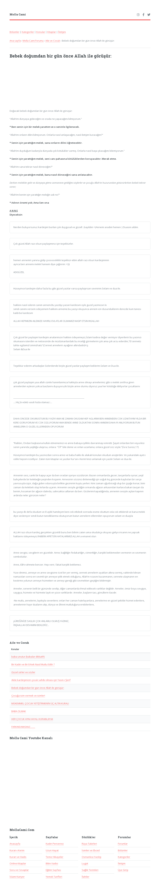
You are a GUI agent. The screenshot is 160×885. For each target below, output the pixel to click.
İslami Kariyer (17, 876)
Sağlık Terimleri (90, 870)
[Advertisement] (57, 86)
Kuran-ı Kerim (17, 850)
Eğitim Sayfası (53, 870)
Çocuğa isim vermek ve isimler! (28, 695)
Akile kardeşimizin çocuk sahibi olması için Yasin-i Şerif (41, 680)
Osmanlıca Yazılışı (91, 857)
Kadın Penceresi (55, 843)
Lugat (85, 863)
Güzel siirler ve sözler (23, 672)
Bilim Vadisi (52, 863)
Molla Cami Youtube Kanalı (31, 738)
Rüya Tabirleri (89, 843)
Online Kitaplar (18, 863)
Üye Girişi (123, 870)
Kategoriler (28, 32)
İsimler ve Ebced (91, 850)
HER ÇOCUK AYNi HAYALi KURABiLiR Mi (32, 719)
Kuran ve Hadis (18, 857)
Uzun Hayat (52, 850)
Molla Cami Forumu (33, 40)
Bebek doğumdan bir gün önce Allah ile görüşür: (37, 687)
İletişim (62, 32)
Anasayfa (15, 843)
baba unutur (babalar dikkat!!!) (28, 656)
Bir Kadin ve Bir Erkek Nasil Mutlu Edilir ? (33, 664)
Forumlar (123, 843)
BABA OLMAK (18, 711)
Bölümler (14, 32)
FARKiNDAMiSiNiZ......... (23, 726)
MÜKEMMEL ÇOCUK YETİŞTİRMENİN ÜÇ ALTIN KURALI (40, 703)
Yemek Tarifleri (54, 876)
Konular (40, 32)
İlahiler (85, 876)
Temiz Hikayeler (54, 857)
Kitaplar (51, 32)
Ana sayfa (15, 40)
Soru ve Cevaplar (19, 870)
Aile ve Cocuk (52, 40)
